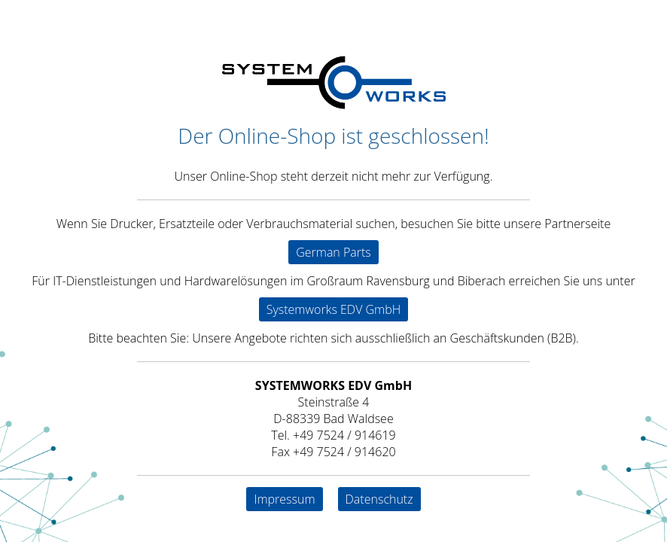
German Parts (333, 252)
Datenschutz (379, 499)
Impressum (284, 499)
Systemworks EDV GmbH (333, 309)
